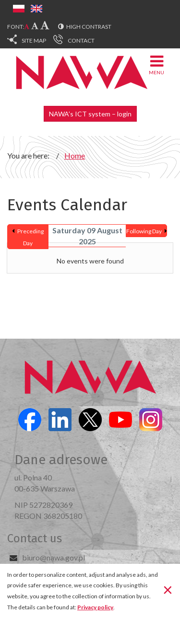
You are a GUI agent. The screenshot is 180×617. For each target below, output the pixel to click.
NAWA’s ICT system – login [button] (90, 114)
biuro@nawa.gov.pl (53, 557)
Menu (156, 64)
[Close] (168, 589)
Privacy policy (95, 607)
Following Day (144, 231)
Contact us (34, 538)
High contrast (88, 26)
